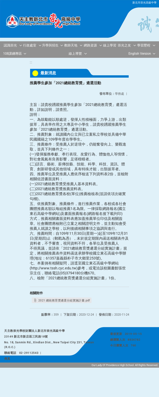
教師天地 (70, 45)
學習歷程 (143, 45)
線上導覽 (75, 54)
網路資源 (90, 45)
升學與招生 (50, 45)
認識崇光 (10, 45)
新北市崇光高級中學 (144, 2)
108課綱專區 (12, 54)
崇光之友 (124, 45)
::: (31, 62)
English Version (139, 54)
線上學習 (109, 45)
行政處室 (29, 45)
